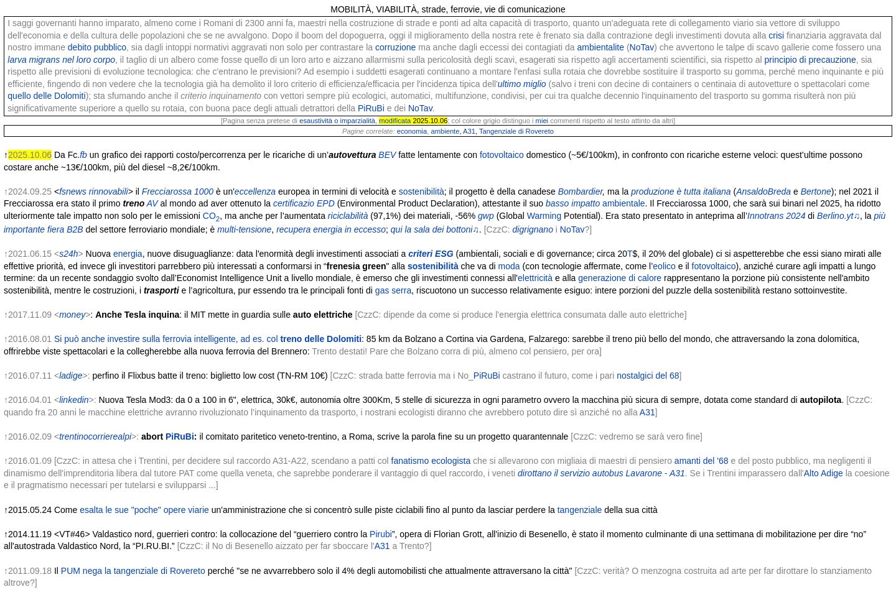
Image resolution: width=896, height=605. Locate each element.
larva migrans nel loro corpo (61, 60)
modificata (395, 120)
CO (211, 216)
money (72, 315)
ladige (70, 376)
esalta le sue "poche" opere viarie (144, 510)
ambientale (623, 203)
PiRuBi (371, 108)
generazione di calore (619, 278)
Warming (544, 216)
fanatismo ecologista (431, 461)
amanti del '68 (701, 461)
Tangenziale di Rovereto (516, 131)
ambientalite (601, 47)
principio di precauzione (810, 60)
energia (127, 254)
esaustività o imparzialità (337, 120)
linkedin (73, 400)
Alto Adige (823, 473)
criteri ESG (430, 254)
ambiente (445, 131)
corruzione (395, 47)
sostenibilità (421, 191)
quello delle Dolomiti (46, 96)
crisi (776, 35)
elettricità (535, 278)
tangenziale (580, 510)
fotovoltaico (502, 155)
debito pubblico (97, 47)
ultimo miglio (522, 84)
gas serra (393, 290)
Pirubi (381, 534)
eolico (664, 266)
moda (509, 266)
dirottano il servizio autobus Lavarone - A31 (601, 473)
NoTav (642, 47)
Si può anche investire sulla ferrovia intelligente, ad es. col (208, 339)
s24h (68, 254)
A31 (469, 131)
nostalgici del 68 (648, 376)
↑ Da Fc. (42, 155)
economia (412, 131)
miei (542, 120)
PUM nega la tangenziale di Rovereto (133, 571)
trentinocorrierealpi (95, 436)
